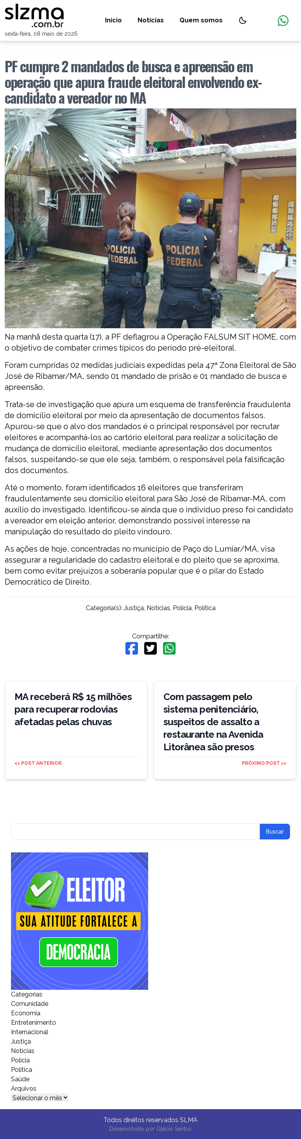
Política (205, 608)
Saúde (20, 1079)
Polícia (182, 608)
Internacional (29, 1032)
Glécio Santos (174, 1129)
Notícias (151, 20)
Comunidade (29, 1003)
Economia (25, 1013)
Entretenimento (33, 1022)
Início (113, 20)
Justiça (134, 608)
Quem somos (201, 20)
